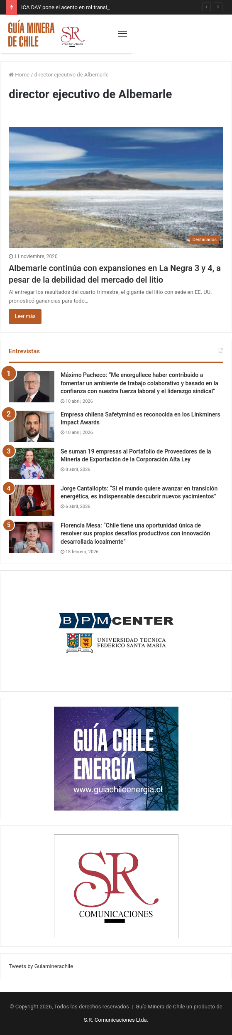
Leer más (25, 316)
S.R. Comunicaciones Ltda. (116, 1020)
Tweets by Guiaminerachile (41, 966)
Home (19, 74)
